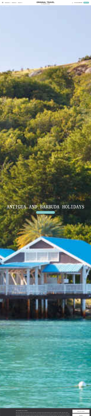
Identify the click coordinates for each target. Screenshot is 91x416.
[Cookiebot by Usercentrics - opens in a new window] (8, 414)
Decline (80, 408)
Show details (18, 413)
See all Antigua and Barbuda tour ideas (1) (45, 212)
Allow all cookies (81, 404)
